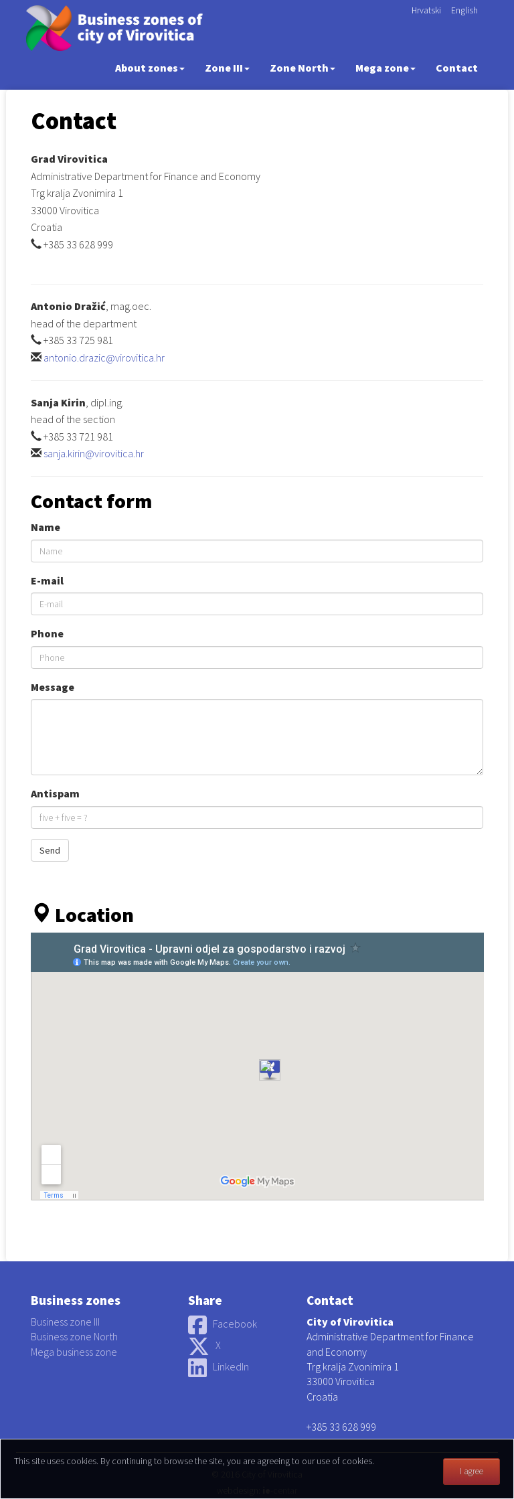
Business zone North (74, 1336)
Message (52, 687)
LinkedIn (218, 1366)
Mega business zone (74, 1351)
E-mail (47, 580)
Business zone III (65, 1321)
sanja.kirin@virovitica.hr (94, 453)
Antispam (55, 793)
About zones (150, 67)
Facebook (222, 1323)
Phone (47, 633)
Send (49, 850)
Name (45, 527)
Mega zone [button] (385, 67)
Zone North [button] (302, 67)
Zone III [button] (227, 67)
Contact (457, 67)
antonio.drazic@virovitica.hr (104, 357)
